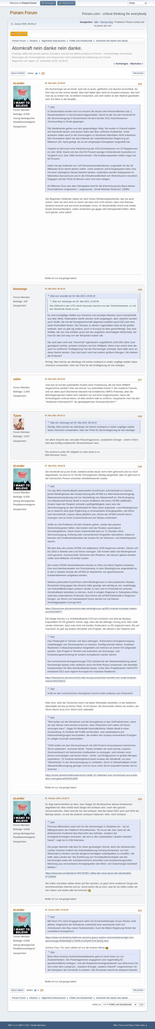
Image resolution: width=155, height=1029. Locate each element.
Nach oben (17, 990)
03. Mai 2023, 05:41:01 (55, 379)
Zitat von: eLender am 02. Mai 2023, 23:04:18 (72, 296)
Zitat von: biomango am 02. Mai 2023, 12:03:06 (75, 301)
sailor (17, 379)
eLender (18, 83)
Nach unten (17, 73)
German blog (106, 22)
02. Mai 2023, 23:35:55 (55, 83)
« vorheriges (121, 63)
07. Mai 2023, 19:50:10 (55, 466)
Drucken (138, 73)
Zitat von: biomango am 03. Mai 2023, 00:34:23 (73, 422)
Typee (17, 415)
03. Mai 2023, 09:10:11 (55, 415)
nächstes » (136, 63)
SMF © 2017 (24, 1025)
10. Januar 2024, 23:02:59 (56, 910)
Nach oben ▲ (141, 1025)
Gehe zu (96, 1004)
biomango (20, 288)
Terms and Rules (126, 1025)
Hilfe (115, 1025)
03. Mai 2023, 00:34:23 (55, 289)
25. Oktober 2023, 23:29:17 (57, 798)
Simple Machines (38, 1025)
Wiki (96, 22)
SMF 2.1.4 (12, 1025)
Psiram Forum (23, 12)
